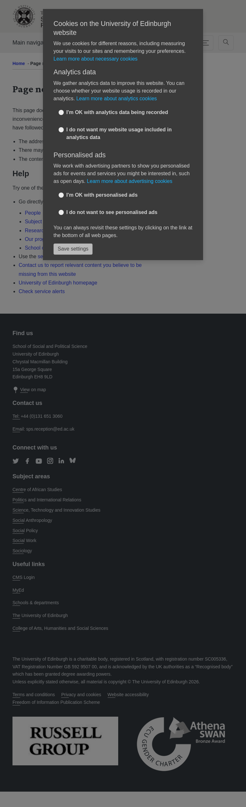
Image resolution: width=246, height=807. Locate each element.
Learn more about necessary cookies (95, 59)
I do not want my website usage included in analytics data (119, 133)
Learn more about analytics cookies (116, 98)
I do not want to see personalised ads (112, 212)
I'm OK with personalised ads (102, 195)
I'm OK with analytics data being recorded (117, 112)
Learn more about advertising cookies (129, 181)
